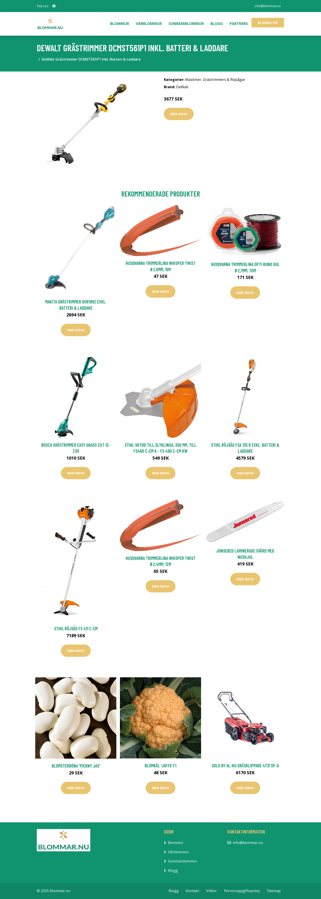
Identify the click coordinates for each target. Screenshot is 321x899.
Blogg (216, 23)
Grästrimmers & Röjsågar (224, 79)
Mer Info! (178, 114)
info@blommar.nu (268, 6)
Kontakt (192, 890)
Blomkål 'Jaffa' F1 (160, 765)
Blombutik (268, 22)
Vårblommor (149, 23)
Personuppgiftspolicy (242, 890)
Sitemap (274, 890)
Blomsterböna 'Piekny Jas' (76, 765)
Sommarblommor (186, 23)
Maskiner (193, 79)
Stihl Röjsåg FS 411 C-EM (76, 628)
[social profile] (54, 6)
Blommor (119, 23)
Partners (239, 23)
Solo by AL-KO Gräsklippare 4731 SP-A (245, 765)
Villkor (211, 890)
